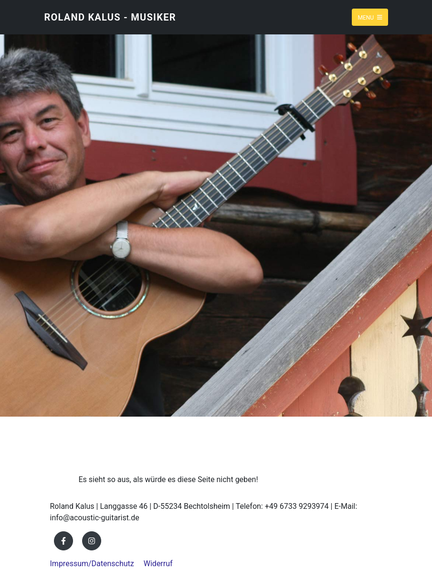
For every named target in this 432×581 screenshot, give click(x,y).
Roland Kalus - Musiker (110, 17)
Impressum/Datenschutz (92, 563)
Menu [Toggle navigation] (370, 17)
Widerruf (158, 563)
